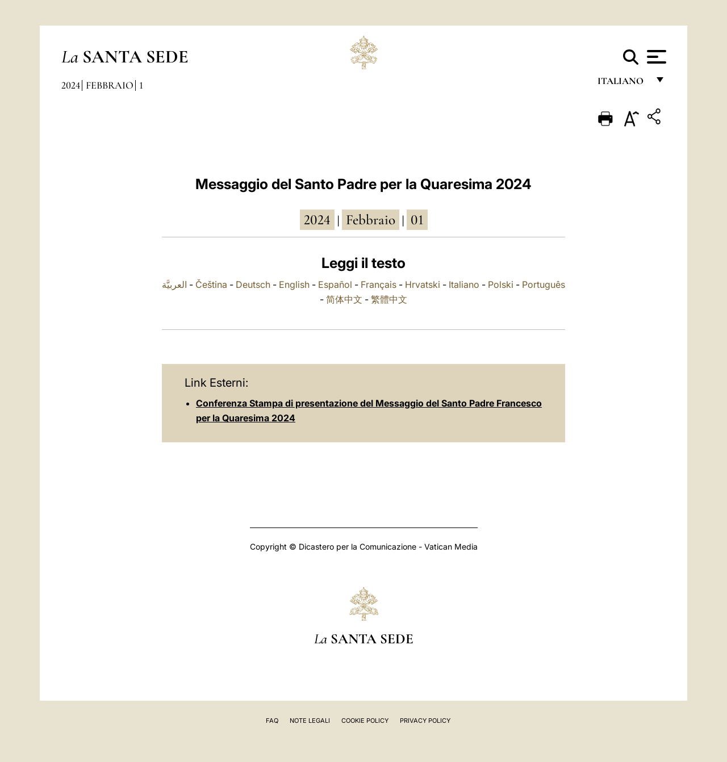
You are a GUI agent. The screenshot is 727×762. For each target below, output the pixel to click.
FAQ (272, 721)
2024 (70, 85)
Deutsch (253, 284)
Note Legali (310, 721)
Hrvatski (422, 284)
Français (378, 284)
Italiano (464, 284)
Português (543, 284)
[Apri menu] (655, 56)
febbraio (370, 219)
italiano (622, 84)
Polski (500, 284)
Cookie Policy (364, 721)
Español (335, 284)
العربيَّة (174, 284)
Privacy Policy (425, 721)
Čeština (211, 284)
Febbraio (109, 85)
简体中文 (344, 299)
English (294, 284)
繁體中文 (389, 299)
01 (417, 219)
